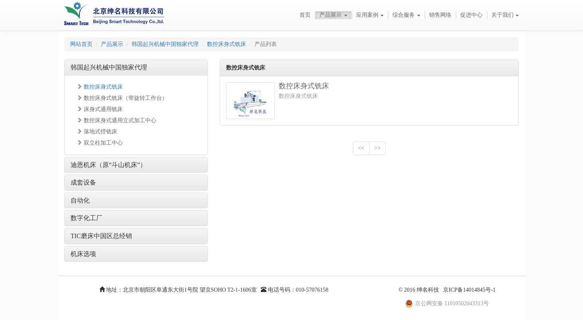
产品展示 (112, 44)
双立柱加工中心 (100, 143)
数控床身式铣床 (226, 44)
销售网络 (440, 15)
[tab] (136, 67)
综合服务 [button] (406, 15)
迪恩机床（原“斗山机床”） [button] (108, 164)
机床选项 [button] (83, 253)
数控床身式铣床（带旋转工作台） (122, 98)
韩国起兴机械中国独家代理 (165, 44)
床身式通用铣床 (100, 109)
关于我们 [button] (505, 15)
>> (377, 148)
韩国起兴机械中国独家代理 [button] (109, 67)
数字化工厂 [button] (86, 218)
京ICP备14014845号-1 (469, 290)
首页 (305, 15)
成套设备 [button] (83, 182)
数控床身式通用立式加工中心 (116, 120)
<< (361, 148)
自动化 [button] (80, 200)
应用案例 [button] (370, 15)
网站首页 (81, 44)
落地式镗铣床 (97, 132)
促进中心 (471, 15)
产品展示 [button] (333, 15)
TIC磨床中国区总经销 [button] (101, 236)
